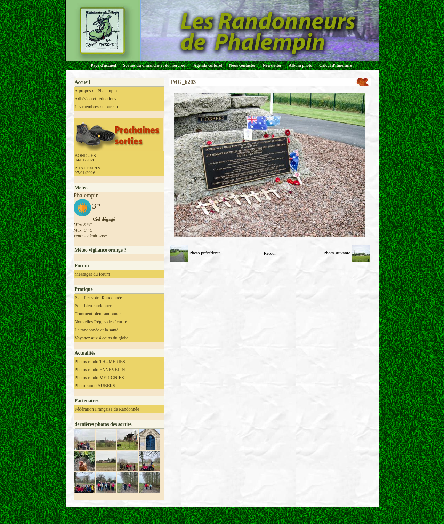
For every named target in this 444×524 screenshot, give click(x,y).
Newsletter (272, 65)
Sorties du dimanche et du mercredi (155, 65)
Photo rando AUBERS (95, 385)
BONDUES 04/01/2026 (85, 157)
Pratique (84, 289)
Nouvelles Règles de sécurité (101, 321)
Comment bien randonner (98, 313)
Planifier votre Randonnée (98, 297)
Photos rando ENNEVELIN (100, 369)
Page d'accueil (103, 65)
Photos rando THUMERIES (100, 361)
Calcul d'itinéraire (335, 65)
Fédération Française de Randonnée (107, 409)
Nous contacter (242, 65)
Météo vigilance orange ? (101, 250)
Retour (270, 253)
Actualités (85, 353)
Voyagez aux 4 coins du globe (102, 337)
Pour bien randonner (93, 305)
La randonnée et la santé (97, 329)
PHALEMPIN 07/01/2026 (87, 170)
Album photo (300, 65)
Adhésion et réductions (95, 98)
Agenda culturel (208, 65)
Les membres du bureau (96, 106)
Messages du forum (92, 274)
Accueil (82, 82)
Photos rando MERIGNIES (99, 377)
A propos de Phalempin (96, 90)
